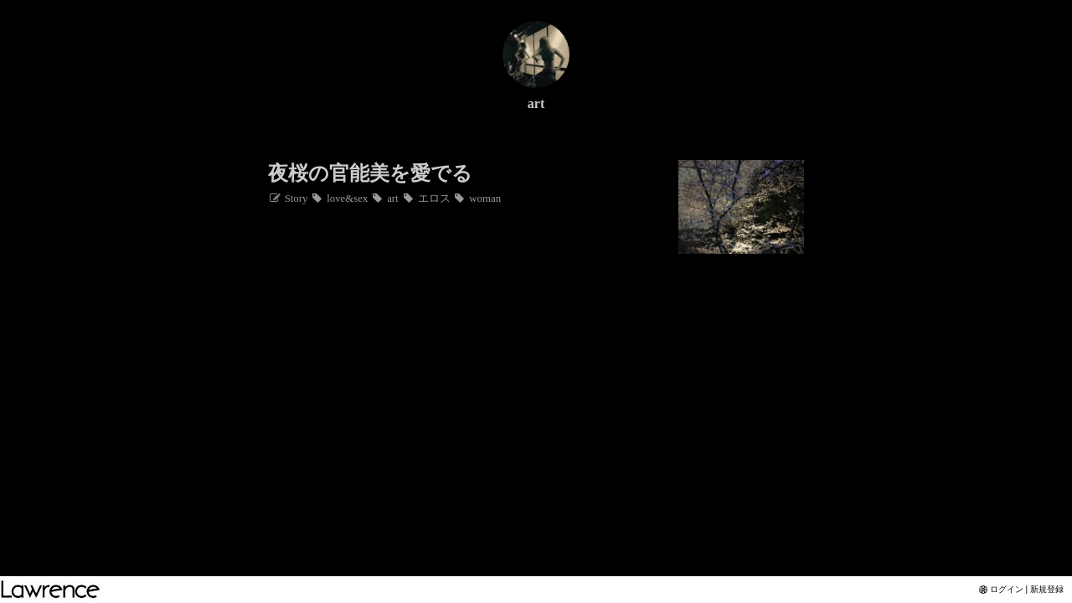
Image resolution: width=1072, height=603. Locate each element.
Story (287, 198)
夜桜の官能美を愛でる (370, 173)
